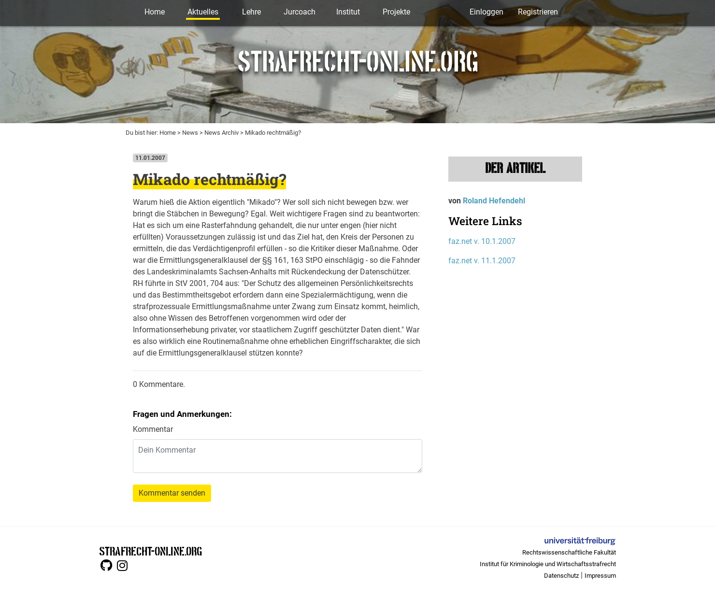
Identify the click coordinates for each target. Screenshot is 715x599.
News (190, 132)
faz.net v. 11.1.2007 (481, 260)
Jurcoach (299, 11)
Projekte (396, 11)
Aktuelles (202, 11)
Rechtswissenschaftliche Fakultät (569, 552)
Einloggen (486, 11)
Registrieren (538, 11)
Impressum (600, 575)
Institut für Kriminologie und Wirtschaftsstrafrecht (548, 564)
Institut (348, 11)
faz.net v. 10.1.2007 (481, 241)
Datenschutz (561, 575)
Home (154, 11)
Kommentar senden (172, 493)
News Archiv (221, 132)
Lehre (251, 11)
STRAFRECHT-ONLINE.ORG (150, 550)
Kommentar (153, 429)
